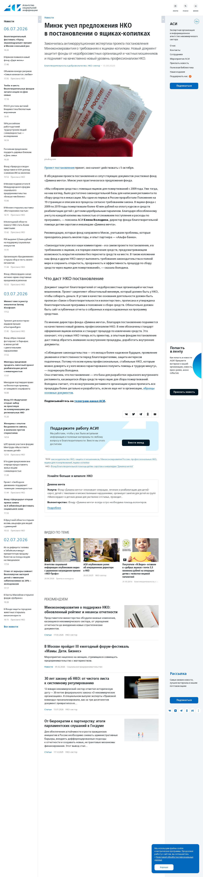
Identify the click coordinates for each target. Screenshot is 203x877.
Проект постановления (59, 167)
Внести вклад (136, 442)
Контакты (175, 50)
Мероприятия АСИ (180, 58)
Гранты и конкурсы (65, 578)
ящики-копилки (81, 462)
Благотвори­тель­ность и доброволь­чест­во (65, 65)
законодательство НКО (62, 459)
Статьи (48, 635)
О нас (173, 45)
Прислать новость (179, 63)
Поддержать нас (179, 76)
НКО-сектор (94, 65)
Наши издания (177, 72)
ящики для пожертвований (58, 462)
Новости (49, 17)
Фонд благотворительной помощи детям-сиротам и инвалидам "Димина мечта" (92, 466)
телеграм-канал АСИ (89, 401)
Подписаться (184, 85)
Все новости (11, 626)
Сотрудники (176, 54)
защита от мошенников (87, 459)
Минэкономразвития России (115, 459)
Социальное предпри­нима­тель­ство (84, 667)
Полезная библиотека (181, 67)
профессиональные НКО (143, 459)
